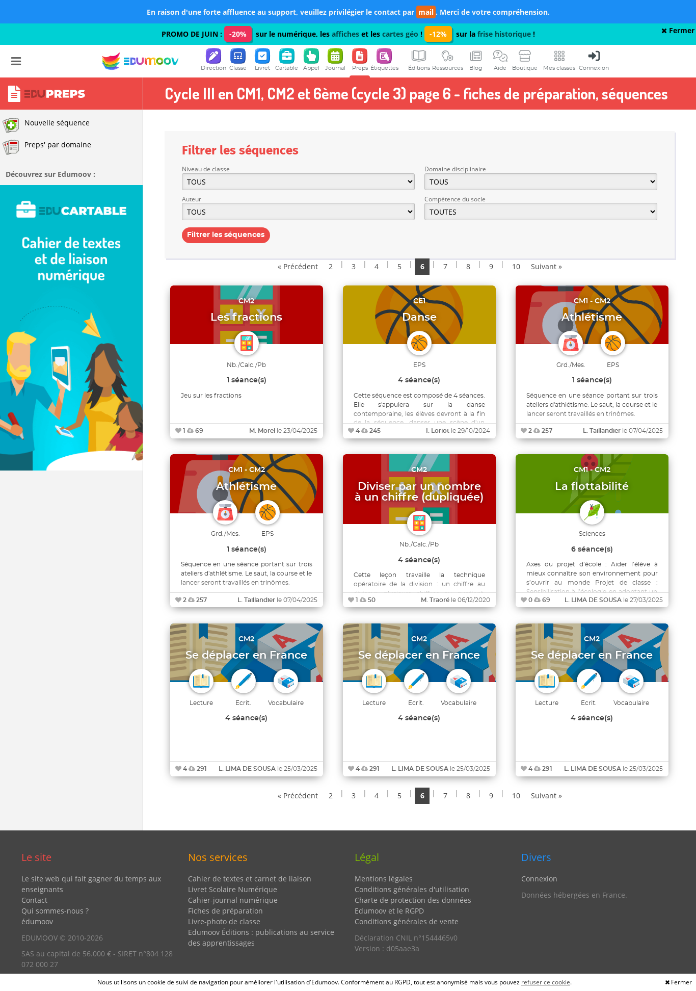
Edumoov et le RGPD (389, 911)
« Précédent (298, 266)
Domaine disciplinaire (455, 169)
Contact (34, 900)
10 (516, 266)
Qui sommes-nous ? (55, 911)
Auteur (191, 199)
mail (426, 12)
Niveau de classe (206, 169)
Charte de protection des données (413, 900)
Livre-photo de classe (224, 921)
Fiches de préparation (225, 911)
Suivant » (546, 266)
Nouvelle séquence (46, 125)
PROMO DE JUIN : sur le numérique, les (247, 34)
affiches (345, 34)
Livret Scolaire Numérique (232, 889)
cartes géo (400, 34)
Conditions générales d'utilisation (412, 889)
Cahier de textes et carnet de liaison (249, 878)
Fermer (677, 30)
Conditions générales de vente (407, 921)
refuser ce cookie (545, 982)
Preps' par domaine (47, 147)
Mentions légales (384, 878)
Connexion (539, 878)
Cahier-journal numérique (233, 900)
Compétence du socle (455, 199)
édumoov (37, 921)
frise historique (504, 34)
